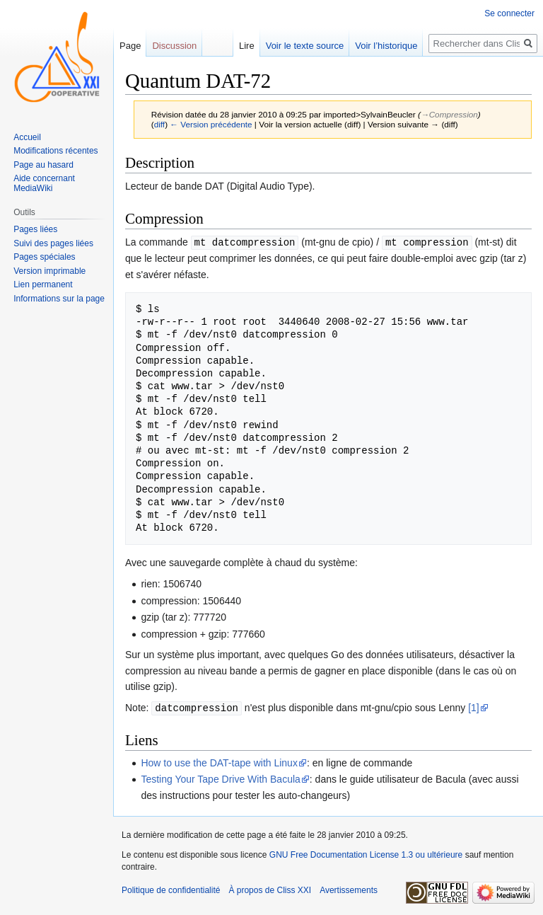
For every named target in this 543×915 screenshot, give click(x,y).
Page (130, 45)
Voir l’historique (386, 45)
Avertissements (349, 889)
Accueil (27, 137)
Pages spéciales (44, 257)
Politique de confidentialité (171, 889)
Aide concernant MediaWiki (44, 183)
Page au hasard (43, 165)
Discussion (174, 45)
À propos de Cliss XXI (269, 889)
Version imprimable (49, 271)
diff (159, 124)
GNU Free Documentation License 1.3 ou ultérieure (365, 853)
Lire (247, 45)
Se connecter (509, 13)
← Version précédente (211, 124)
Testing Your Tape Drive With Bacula (220, 777)
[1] (473, 707)
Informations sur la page (59, 299)
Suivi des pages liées (53, 243)
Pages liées (35, 229)
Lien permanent (42, 284)
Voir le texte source (305, 45)
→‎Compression (449, 114)
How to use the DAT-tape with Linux (219, 761)
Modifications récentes (55, 151)
